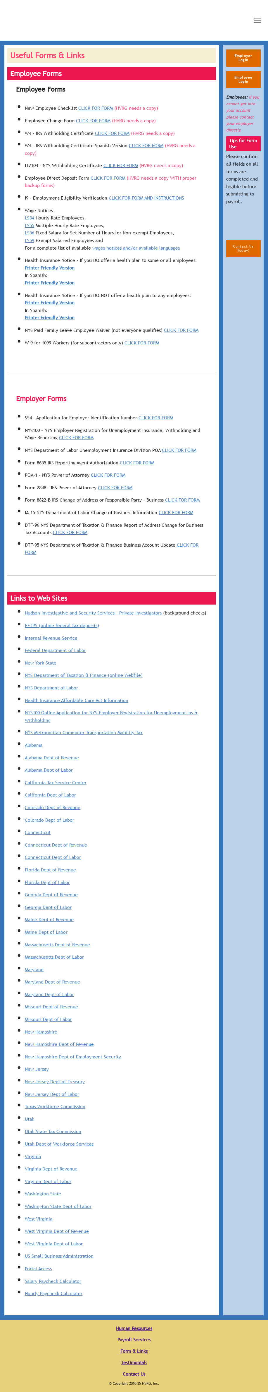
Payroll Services (134, 1340)
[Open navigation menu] (258, 20)
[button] (243, 58)
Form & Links (134, 1351)
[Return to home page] (102, 20)
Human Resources (134, 1328)
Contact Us (134, 1374)
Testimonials (134, 1362)
